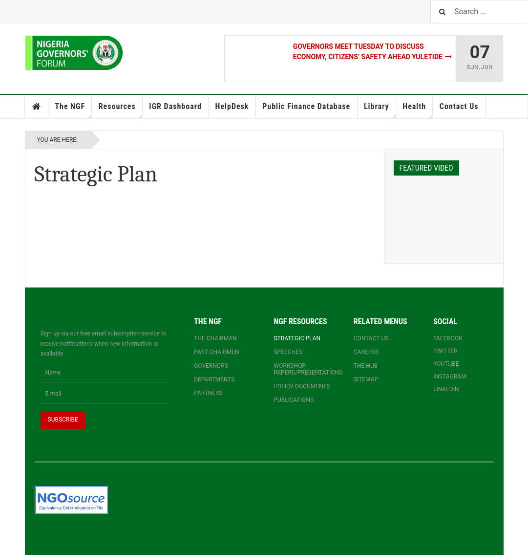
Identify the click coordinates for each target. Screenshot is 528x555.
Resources (121, 110)
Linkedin (446, 389)
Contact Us (459, 106)
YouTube (446, 363)
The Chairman (215, 338)
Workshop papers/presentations (304, 369)
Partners (208, 393)
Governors (211, 365)
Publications (294, 400)
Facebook (448, 338)
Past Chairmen (216, 352)
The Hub (366, 365)
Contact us (371, 338)
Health (417, 110)
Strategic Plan (297, 338)
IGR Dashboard (175, 106)
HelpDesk (232, 106)
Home (36, 106)
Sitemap (366, 379)
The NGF (73, 110)
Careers (366, 352)
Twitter (445, 351)
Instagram (449, 376)
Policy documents (302, 386)
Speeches (288, 352)
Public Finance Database (306, 106)
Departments (214, 379)
